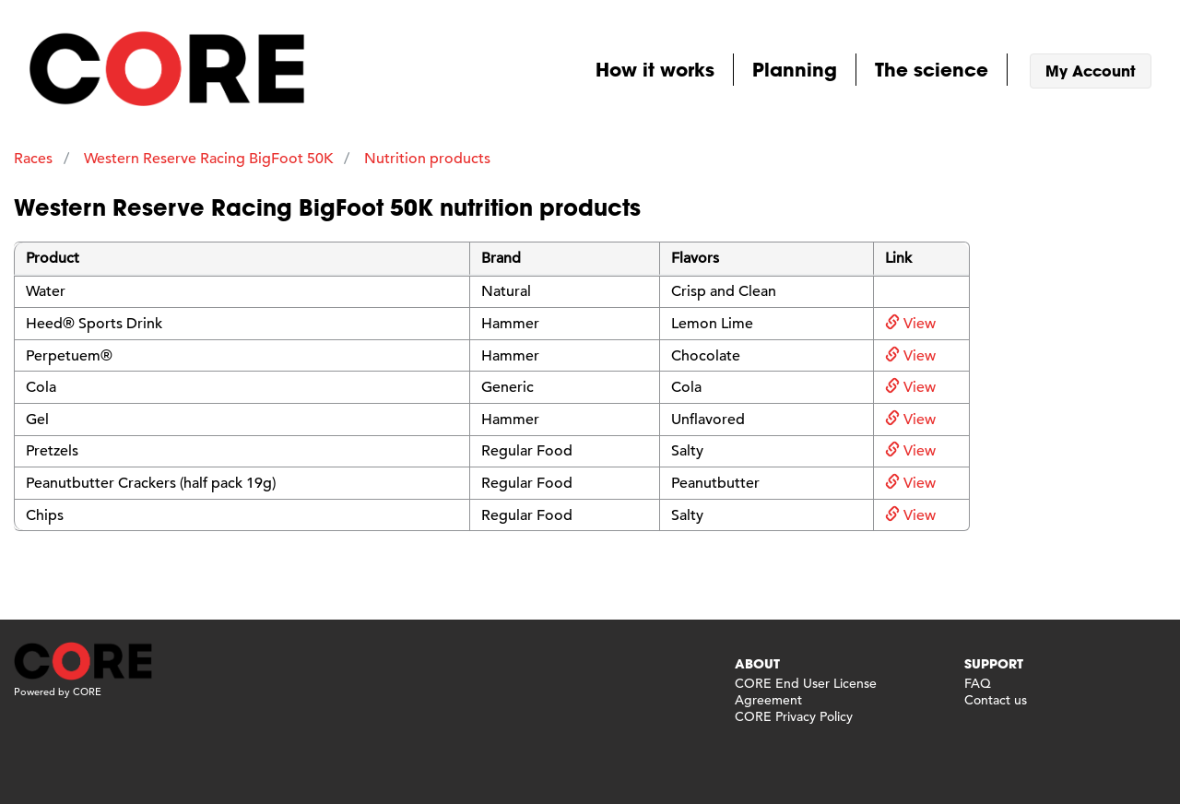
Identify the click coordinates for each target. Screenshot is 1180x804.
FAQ (977, 683)
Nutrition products (427, 158)
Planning (794, 69)
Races (33, 158)
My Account (1090, 70)
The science (931, 69)
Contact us (995, 700)
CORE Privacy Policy (794, 716)
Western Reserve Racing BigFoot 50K (208, 158)
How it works (655, 69)
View (910, 323)
